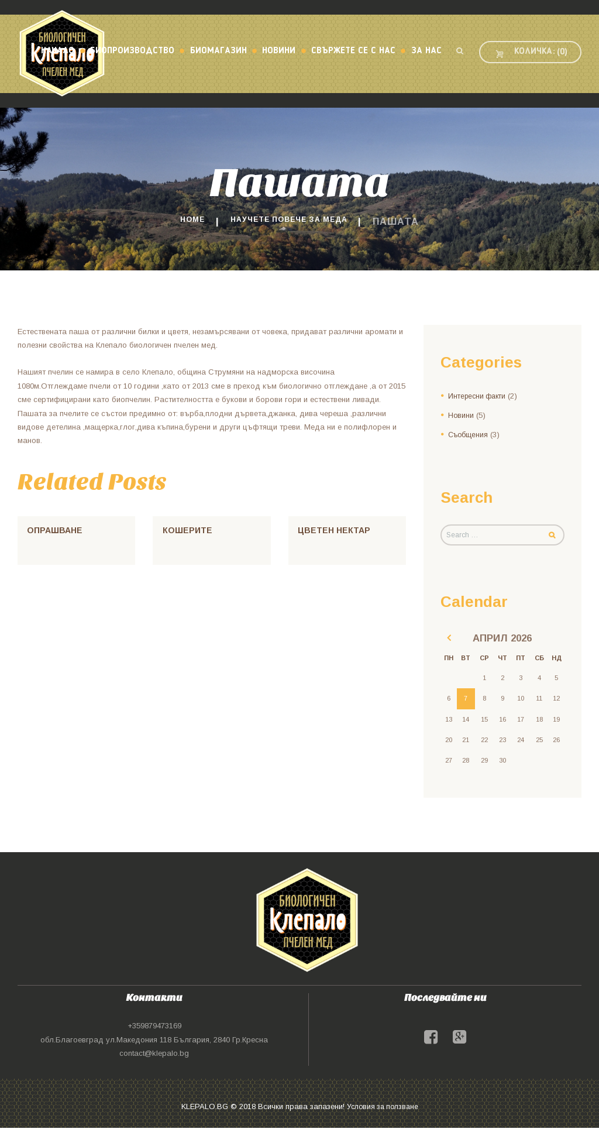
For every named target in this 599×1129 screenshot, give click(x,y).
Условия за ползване (382, 1107)
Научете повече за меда (292, 221)
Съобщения (469, 434)
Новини (461, 415)
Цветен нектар (336, 530)
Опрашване (56, 530)
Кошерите (188, 530)
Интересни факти (479, 396)
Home (176, 221)
